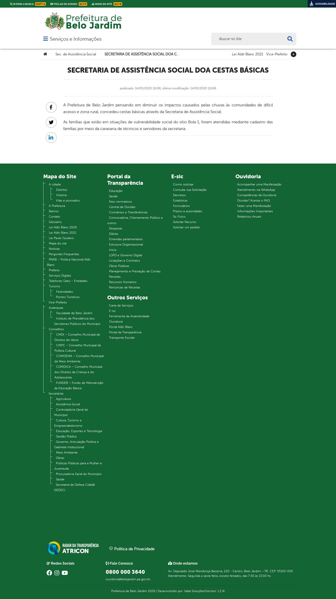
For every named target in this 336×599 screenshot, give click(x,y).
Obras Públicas (119, 266)
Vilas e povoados (68, 200)
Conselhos (56, 329)
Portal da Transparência (125, 332)
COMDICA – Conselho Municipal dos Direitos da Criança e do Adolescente (78, 372)
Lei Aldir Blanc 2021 (247, 53)
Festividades (64, 291)
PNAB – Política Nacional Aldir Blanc (69, 262)
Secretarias (56, 393)
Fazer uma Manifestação (254, 206)
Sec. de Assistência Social (76, 54)
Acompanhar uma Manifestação (259, 184)
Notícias (54, 248)
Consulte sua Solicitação (190, 189)
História (61, 195)
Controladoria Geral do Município (71, 412)
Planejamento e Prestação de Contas (135, 271)
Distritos (61, 189)
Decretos (179, 195)
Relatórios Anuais (249, 216)
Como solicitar (183, 184)
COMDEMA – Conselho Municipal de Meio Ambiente (79, 358)
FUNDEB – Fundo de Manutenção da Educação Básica (78, 385)
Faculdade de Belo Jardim (74, 313)
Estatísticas (180, 200)
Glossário (55, 222)
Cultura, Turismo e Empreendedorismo (68, 423)
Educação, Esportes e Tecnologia (79, 431)
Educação (116, 191)
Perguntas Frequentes (64, 254)
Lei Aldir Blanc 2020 (63, 227)
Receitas (115, 276)
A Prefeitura (57, 206)
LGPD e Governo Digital (125, 255)
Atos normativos (120, 201)
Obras (60, 458)
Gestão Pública (66, 436)
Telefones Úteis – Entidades (68, 281)
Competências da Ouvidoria (256, 195)
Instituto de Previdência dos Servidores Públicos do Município (77, 321)
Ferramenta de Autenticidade (129, 316)
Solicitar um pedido (186, 227)
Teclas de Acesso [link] (68, 4)
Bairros (54, 211)
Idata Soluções (194, 591)
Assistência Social (68, 404)
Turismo (54, 286)
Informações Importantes (255, 211)
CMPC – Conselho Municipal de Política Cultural (77, 348)
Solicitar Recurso (184, 222)
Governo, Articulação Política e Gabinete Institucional (76, 444)
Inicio (113, 250)
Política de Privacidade (132, 548)
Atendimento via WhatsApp (256, 189)
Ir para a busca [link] (28, 4)
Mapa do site (58, 243)
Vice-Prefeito (276, 53)
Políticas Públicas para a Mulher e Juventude (78, 466)
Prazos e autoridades (187, 211)
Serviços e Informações (75, 39)
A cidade (55, 184)
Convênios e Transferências (128, 212)
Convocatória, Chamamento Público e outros (135, 220)
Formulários (181, 206)
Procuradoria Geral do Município (78, 474)
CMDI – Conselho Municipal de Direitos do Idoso (77, 337)
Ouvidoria (116, 321)
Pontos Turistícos (68, 297)
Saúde (60, 479)
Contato (54, 216)
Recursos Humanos (122, 282)
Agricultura (63, 399)
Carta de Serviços (121, 305)
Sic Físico (179, 216)
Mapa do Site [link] (107, 4)
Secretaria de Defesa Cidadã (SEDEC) (74, 487)
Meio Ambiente (67, 452)
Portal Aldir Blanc (121, 327)
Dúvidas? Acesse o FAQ (253, 200)
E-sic (112, 311)
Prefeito (54, 270)
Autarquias (56, 307)
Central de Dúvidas (122, 207)
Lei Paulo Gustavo (61, 238)
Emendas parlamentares (126, 239)
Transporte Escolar (122, 337)
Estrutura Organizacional (126, 244)
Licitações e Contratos (124, 260)
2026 (151, 591)
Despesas (115, 228)
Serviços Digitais (60, 275)
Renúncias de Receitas (124, 287)
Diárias (113, 233)
